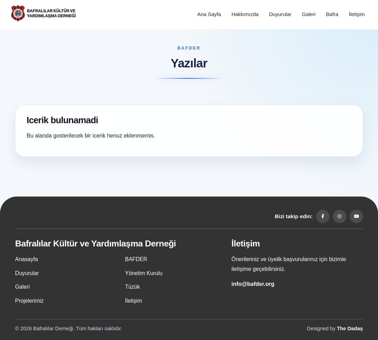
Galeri (309, 14)
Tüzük (132, 287)
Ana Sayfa (209, 14)
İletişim (357, 14)
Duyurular (280, 14)
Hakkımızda (245, 14)
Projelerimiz (29, 301)
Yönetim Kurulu (143, 273)
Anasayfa (26, 259)
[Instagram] (339, 216)
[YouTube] (356, 216)
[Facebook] (322, 216)
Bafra (332, 14)
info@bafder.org (252, 284)
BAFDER (136, 259)
